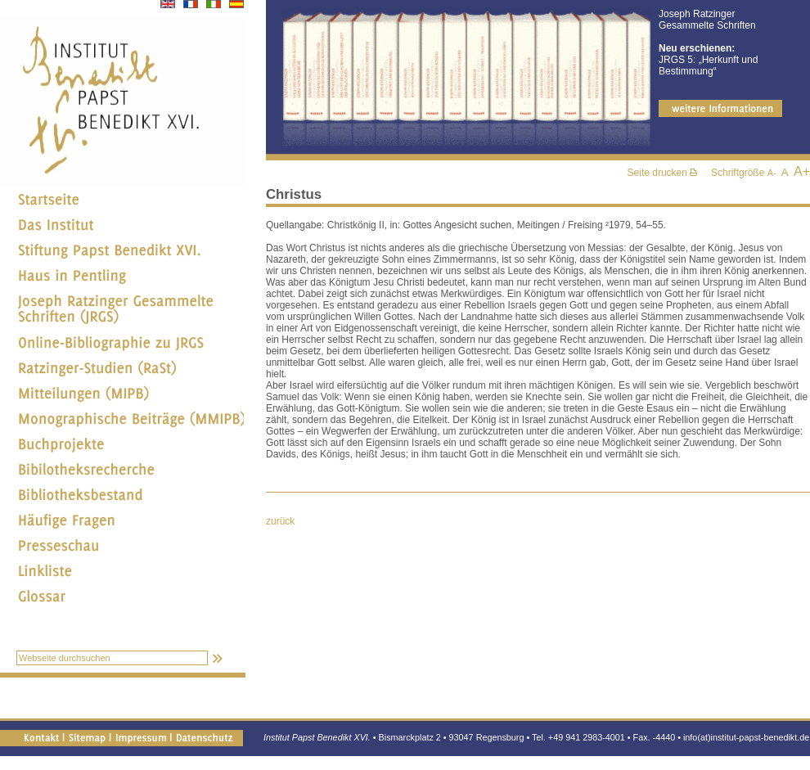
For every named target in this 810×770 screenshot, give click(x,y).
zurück (280, 521)
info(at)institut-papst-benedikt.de (746, 737)
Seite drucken (663, 172)
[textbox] (112, 658)
